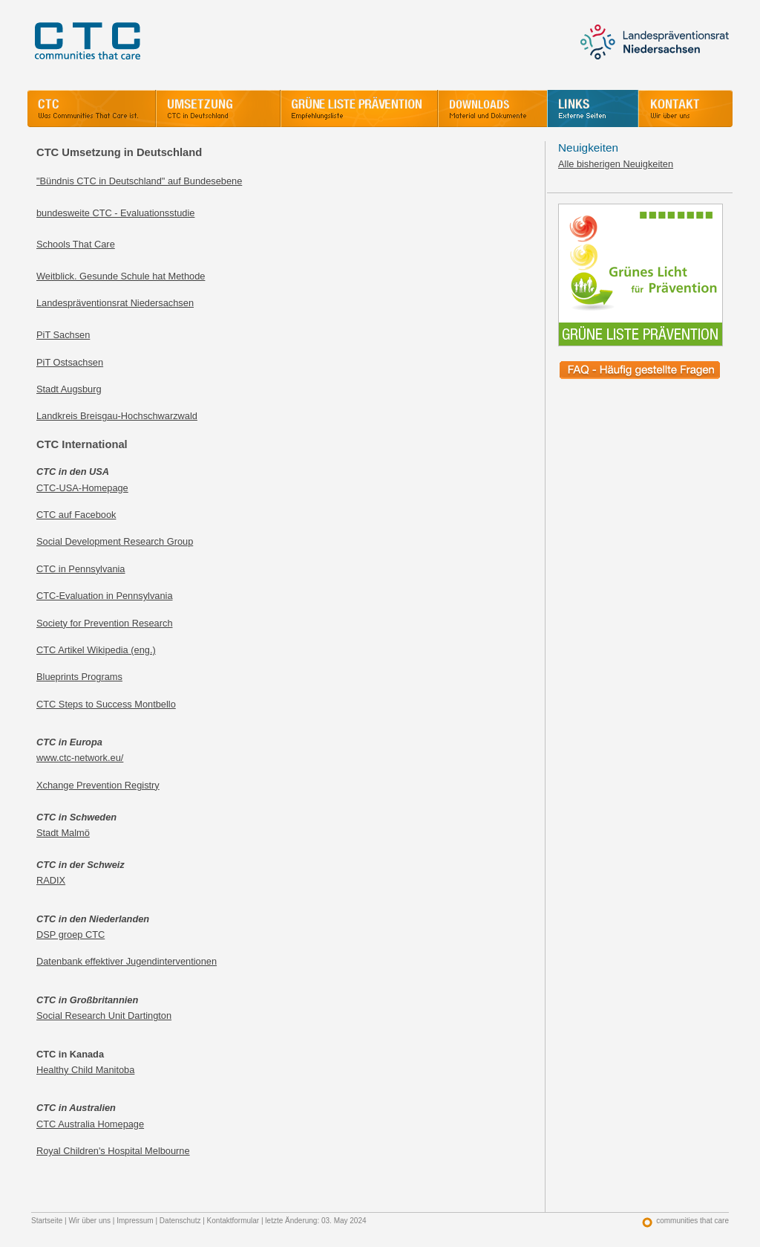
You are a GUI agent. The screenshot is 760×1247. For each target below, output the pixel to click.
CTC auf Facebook (76, 514)
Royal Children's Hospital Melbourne (113, 1150)
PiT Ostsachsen (69, 362)
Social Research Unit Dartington (103, 1015)
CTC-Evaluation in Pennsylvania (104, 595)
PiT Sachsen (63, 334)
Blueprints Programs (79, 676)
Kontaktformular (233, 1221)
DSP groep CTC (70, 934)
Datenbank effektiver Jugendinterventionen (126, 961)
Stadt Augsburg (69, 389)
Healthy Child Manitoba (85, 1069)
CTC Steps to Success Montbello (106, 704)
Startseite (46, 1221)
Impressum (135, 1221)
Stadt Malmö (63, 832)
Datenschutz (180, 1221)
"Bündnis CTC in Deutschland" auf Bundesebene (139, 181)
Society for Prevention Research (104, 623)
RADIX (50, 880)
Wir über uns (89, 1221)
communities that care (692, 1221)
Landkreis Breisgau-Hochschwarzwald (116, 415)
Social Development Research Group (114, 541)
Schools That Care (75, 244)
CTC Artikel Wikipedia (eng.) (96, 649)
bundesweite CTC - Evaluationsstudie (115, 212)
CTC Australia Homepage (90, 1124)
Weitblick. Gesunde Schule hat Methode (120, 276)
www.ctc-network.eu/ (79, 757)
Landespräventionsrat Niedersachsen (115, 302)
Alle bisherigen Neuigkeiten (615, 163)
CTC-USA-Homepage (82, 487)
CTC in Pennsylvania (80, 568)
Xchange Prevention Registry (98, 785)
